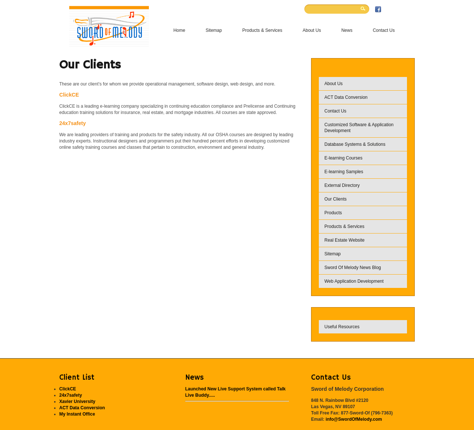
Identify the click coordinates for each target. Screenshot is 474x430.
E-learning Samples (343, 171)
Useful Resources (342, 326)
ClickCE (69, 95)
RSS (401, 9)
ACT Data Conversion (346, 97)
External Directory (342, 185)
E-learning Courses (343, 158)
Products (333, 212)
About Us (333, 83)
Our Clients (335, 199)
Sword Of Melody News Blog (352, 267)
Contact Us (335, 111)
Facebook (378, 9)
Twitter (394, 9)
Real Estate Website (344, 240)
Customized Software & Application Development (359, 127)
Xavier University (77, 401)
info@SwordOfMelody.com (354, 419)
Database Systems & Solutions (354, 144)
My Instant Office (77, 414)
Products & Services (344, 226)
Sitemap (332, 253)
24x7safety (72, 123)
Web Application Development (354, 281)
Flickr (386, 9)
